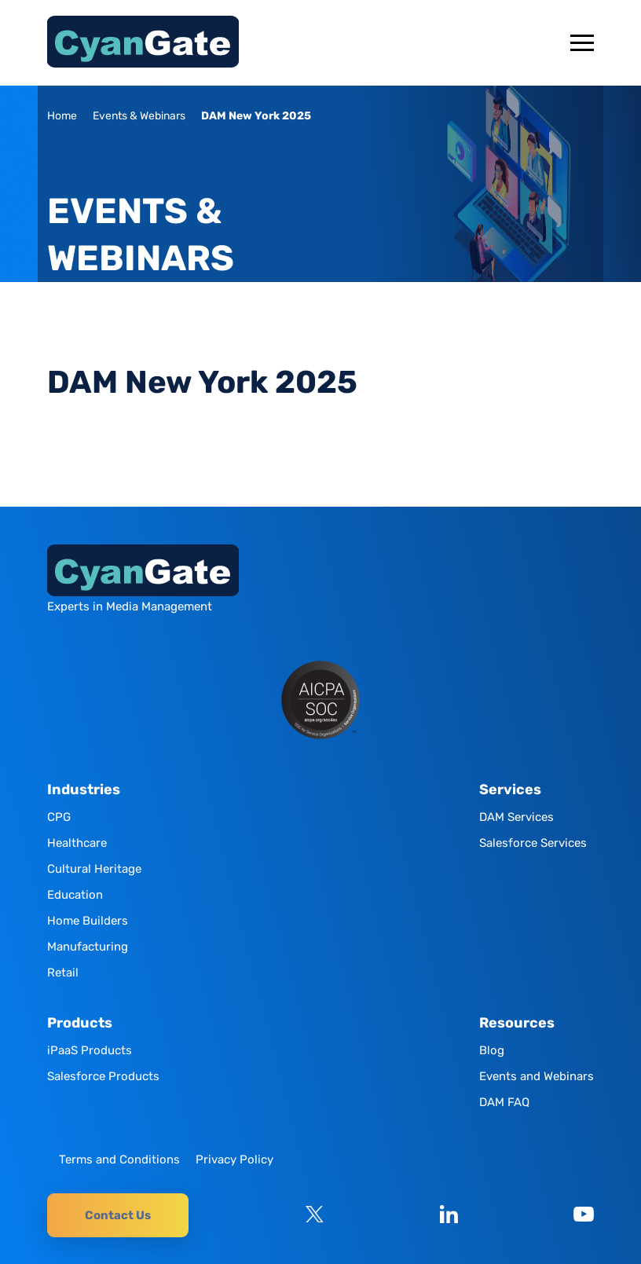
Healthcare (77, 843)
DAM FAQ (504, 1102)
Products (79, 1023)
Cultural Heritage (94, 869)
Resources (517, 1023)
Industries (83, 790)
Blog (491, 1050)
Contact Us (118, 1215)
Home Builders (87, 921)
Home (62, 116)
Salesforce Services (533, 843)
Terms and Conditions (119, 1159)
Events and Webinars (536, 1076)
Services (510, 790)
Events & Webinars (139, 116)
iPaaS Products (89, 1050)
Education (75, 895)
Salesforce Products (103, 1076)
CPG (59, 817)
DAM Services (516, 817)
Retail (63, 972)
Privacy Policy (234, 1159)
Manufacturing (87, 947)
